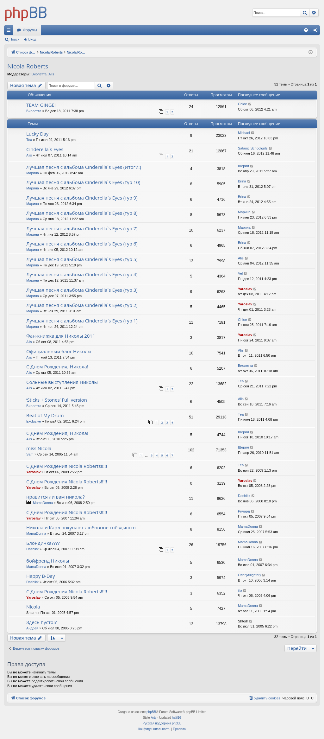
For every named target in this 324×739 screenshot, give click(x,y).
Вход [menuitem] (317, 31)
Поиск (14, 39)
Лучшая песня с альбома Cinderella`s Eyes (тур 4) (82, 274)
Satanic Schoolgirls (253, 148)
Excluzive (33, 421)
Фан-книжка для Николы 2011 (60, 336)
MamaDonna (43, 503)
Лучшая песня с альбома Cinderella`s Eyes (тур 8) (82, 213)
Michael (244, 133)
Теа (29, 140)
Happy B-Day (40, 576)
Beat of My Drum (45, 415)
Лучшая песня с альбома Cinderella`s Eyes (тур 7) (82, 228)
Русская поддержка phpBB (161, 723)
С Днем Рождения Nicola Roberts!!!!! (66, 466)
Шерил (243, 166)
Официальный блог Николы (58, 351)
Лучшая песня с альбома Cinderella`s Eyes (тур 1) (82, 320)
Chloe (242, 104)
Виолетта (39, 74)
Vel (240, 273)
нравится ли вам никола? (55, 497)
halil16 (176, 717)
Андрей (32, 628)
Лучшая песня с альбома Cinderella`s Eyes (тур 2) (82, 305)
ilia (240, 590)
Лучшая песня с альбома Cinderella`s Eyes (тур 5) (82, 259)
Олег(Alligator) (249, 575)
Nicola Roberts (27, 66)
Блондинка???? (43, 543)
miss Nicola (38, 448)
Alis (51, 74)
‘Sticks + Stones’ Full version (56, 400)
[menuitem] (306, 30)
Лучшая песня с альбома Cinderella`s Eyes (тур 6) (82, 243)
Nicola (33, 606)
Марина (32, 173)
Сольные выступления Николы (62, 382)
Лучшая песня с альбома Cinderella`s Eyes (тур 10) (83, 182)
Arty (154, 717)
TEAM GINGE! (41, 105)
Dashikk (244, 496)
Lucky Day (37, 134)
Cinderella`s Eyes (44, 149)
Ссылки (9, 31)
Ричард (244, 511)
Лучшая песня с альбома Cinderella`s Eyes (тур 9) (82, 197)
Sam (30, 454)
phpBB (151, 712)
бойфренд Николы (47, 560)
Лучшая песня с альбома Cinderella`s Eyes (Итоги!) (83, 167)
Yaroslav (245, 289)
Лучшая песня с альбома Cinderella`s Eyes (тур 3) (82, 290)
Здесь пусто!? (41, 622)
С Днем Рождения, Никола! (57, 366)
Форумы (30, 30)
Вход (32, 39)
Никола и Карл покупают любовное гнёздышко (81, 527)
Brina (242, 181)
